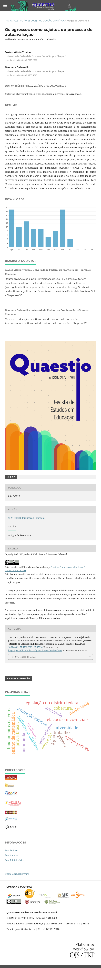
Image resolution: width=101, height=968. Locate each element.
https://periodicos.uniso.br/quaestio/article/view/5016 (35, 650)
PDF (12, 477)
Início (8, 20)
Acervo (18, 20)
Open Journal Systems (17, 873)
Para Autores (11, 855)
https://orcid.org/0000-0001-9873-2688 (21, 60)
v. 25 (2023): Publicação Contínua (44, 20)
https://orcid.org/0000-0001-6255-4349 (21, 75)
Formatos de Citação (23, 657)
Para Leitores (11, 850)
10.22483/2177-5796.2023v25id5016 (25, 647)
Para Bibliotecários (14, 860)
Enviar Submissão (18, 678)
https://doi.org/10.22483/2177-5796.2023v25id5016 (39, 85)
